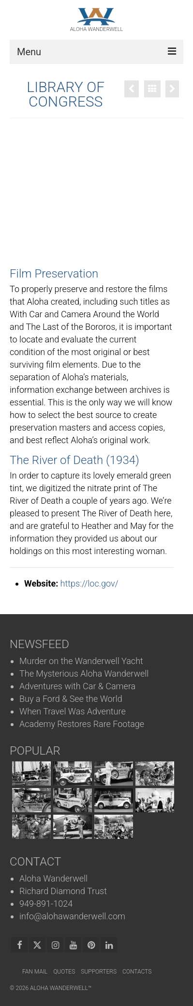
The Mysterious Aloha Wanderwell (83, 673)
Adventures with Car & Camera (77, 686)
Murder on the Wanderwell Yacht (81, 661)
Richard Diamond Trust (63, 891)
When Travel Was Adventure (72, 711)
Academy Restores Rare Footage (81, 724)
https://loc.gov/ (89, 583)
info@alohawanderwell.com (72, 916)
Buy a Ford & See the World (70, 699)
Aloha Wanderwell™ (60, 988)
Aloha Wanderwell (53, 878)
